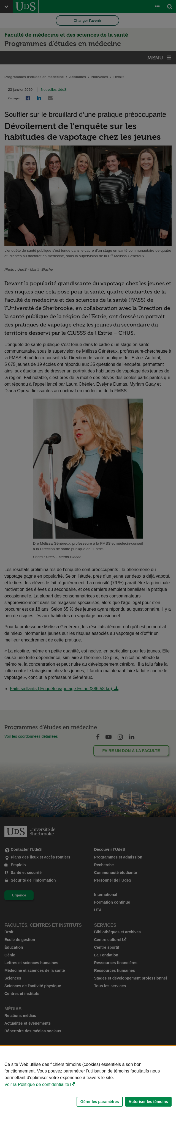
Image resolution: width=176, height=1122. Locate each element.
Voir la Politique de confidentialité (36, 1084)
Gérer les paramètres (99, 1101)
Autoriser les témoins (148, 1101)
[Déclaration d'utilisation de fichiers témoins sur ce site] (88, 1084)
